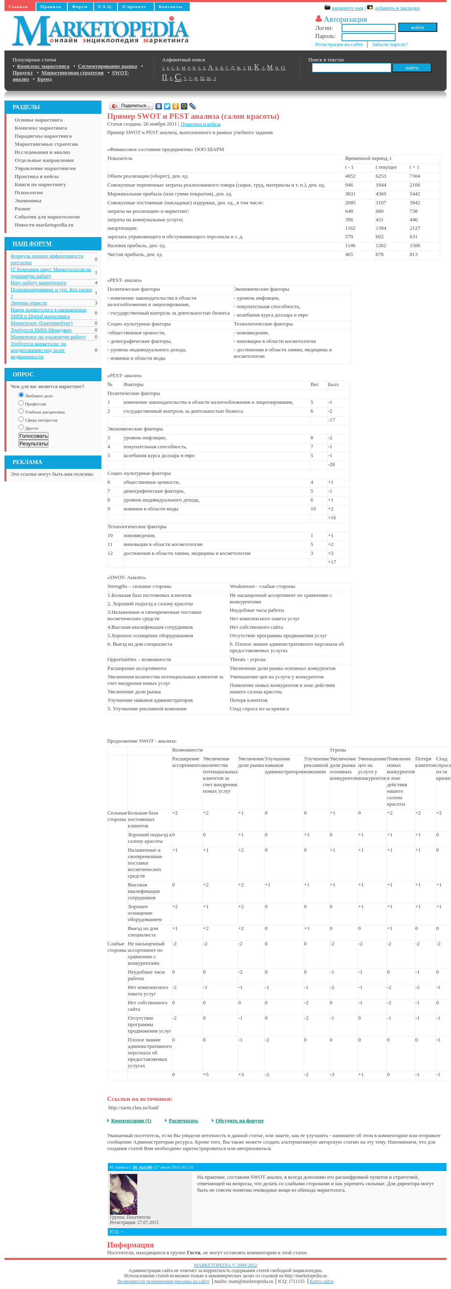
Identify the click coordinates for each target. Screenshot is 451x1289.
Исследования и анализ (42, 152)
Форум (80, 6)
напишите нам (347, 8)
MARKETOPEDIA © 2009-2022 (225, 1265)
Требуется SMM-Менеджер (40, 330)
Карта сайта (322, 1281)
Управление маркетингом (45, 168)
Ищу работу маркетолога (38, 282)
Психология (29, 192)
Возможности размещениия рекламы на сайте (163, 1281)
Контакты (170, 6)
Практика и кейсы (37, 176)
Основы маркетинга (39, 120)
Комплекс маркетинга (41, 128)
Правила (50, 6)
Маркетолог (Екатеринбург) (41, 323)
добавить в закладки (397, 8)
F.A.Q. (105, 6)
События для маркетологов (47, 217)
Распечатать (183, 1120)
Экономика (28, 200)
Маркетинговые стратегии (46, 144)
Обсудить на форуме (240, 1120)
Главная (18, 6)
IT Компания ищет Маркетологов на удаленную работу (50, 272)
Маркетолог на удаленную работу (48, 337)
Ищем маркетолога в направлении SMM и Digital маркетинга (48, 313)
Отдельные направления (44, 160)
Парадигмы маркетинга (43, 136)
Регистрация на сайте (339, 44)
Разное (22, 209)
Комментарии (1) (131, 1120)
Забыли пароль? (389, 44)
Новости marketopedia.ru (44, 225)
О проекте (134, 6)
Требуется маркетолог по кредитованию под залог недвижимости (38, 349)
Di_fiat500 (143, 1167)
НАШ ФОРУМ (32, 243)
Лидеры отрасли (28, 303)
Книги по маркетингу (40, 184)
